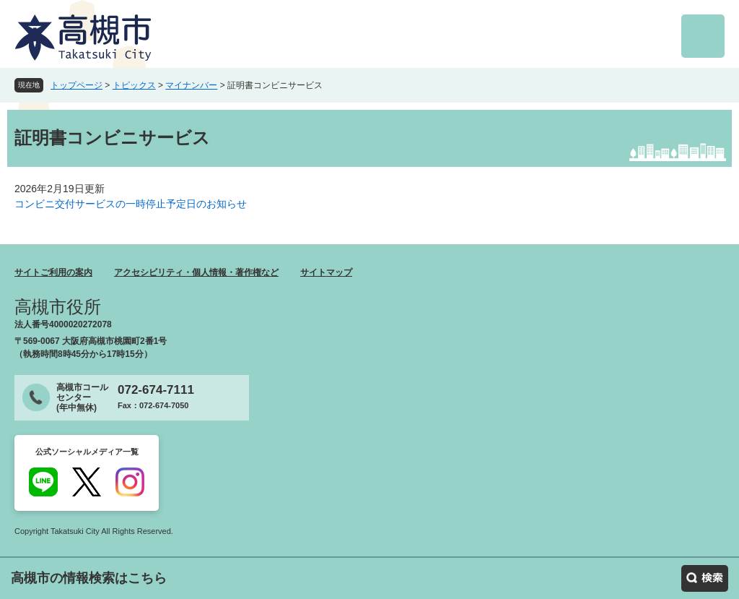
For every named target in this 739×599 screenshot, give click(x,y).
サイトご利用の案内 (53, 272)
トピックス (134, 85)
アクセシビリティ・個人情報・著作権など (196, 272)
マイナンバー (191, 85)
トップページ (76, 85)
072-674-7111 (156, 390)
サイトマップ (326, 272)
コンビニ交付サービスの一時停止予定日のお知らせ (130, 204)
